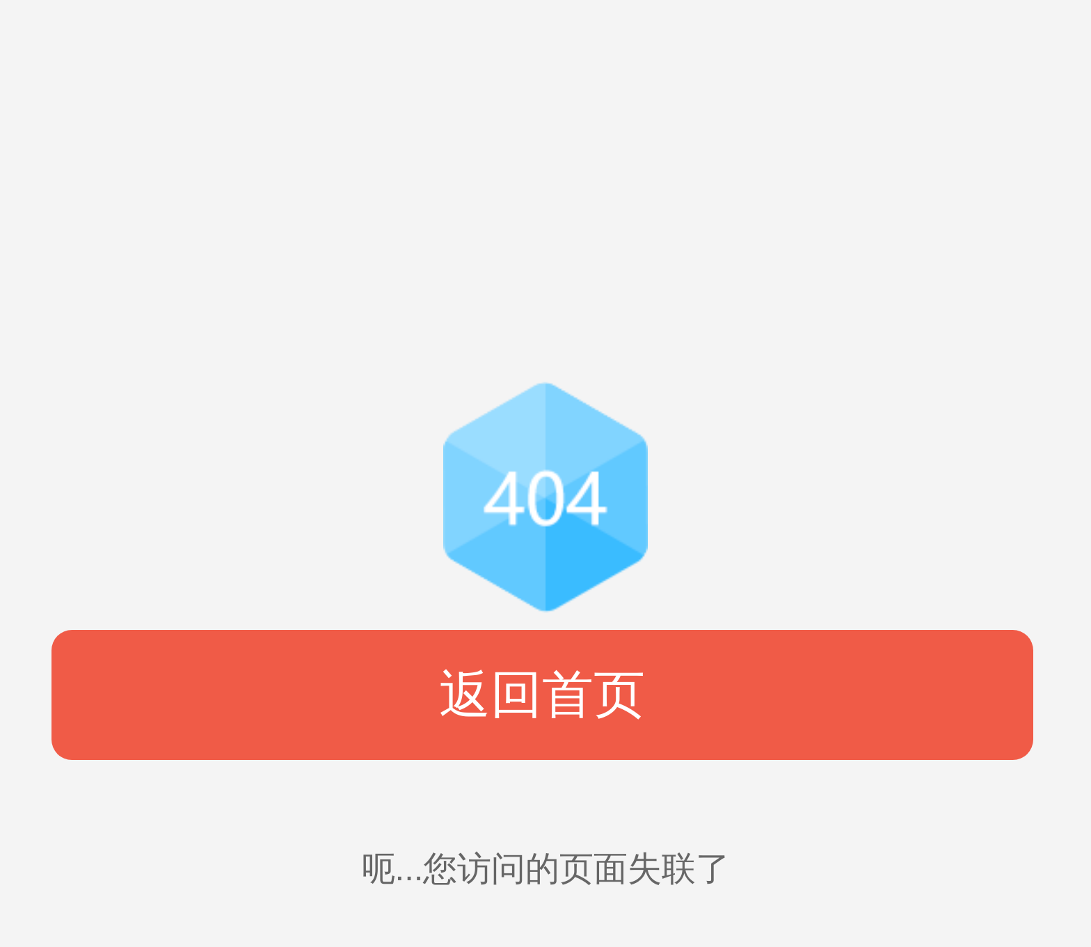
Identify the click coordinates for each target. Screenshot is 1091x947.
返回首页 (542, 694)
